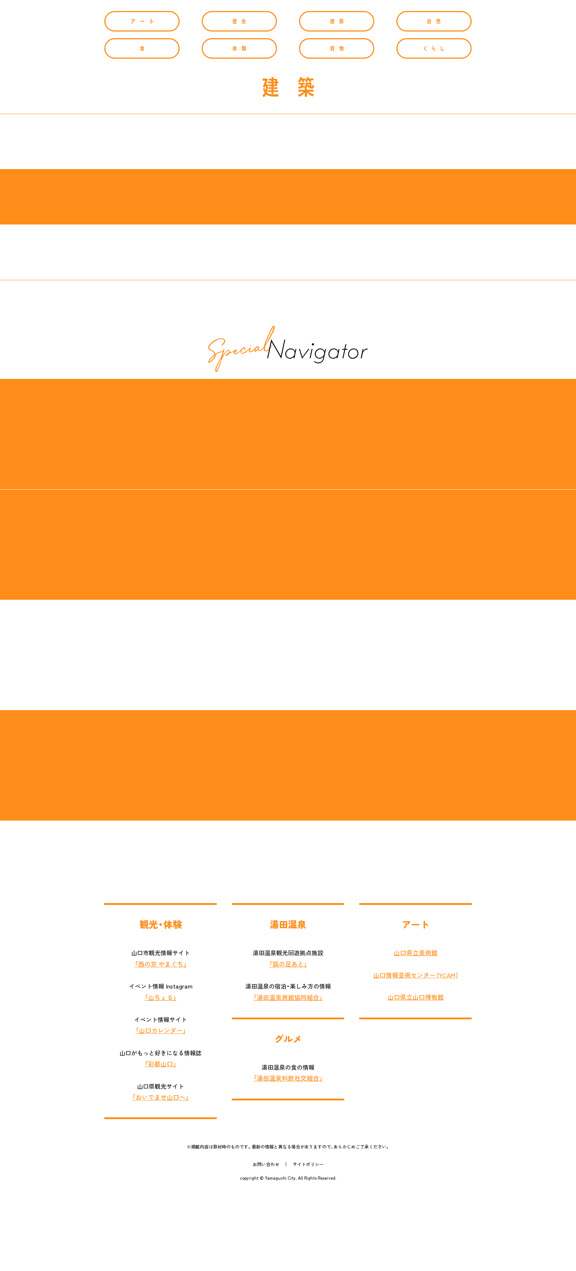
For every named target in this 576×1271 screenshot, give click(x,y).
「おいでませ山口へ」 (160, 1177)
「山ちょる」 (160, 1077)
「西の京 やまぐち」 (160, 1043)
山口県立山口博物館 (415, 1077)
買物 (336, 128)
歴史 (239, 101)
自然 (434, 101)
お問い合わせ (266, 1244)
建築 (336, 101)
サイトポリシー (308, 1244)
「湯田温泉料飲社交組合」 (288, 1158)
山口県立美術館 (415, 1032)
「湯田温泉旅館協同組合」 (288, 1077)
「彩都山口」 (160, 1143)
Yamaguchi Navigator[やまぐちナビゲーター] (288, 46)
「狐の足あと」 (288, 1043)
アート (142, 101)
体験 (239, 128)
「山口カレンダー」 (160, 1110)
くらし (434, 128)
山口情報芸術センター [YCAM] (415, 1054)
